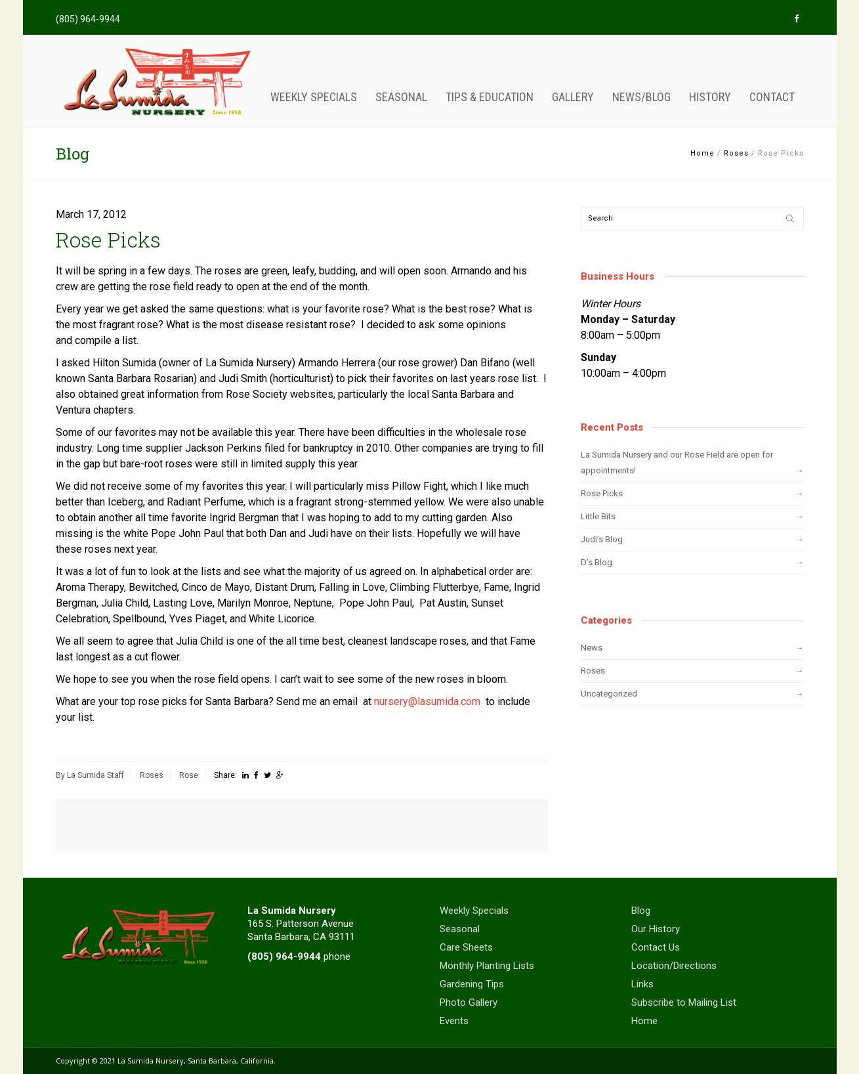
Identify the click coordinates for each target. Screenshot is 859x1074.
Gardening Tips (472, 984)
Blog (640, 910)
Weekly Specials (313, 97)
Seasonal (401, 97)
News (591, 648)
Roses (736, 153)
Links (642, 984)
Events (454, 1021)
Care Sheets (466, 947)
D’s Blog (596, 562)
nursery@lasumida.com (427, 701)
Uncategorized (609, 693)
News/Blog (641, 97)
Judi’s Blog (602, 539)
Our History (655, 929)
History (710, 97)
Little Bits (598, 516)
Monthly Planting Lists (487, 966)
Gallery (573, 97)
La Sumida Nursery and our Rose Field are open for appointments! (677, 462)
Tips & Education (490, 97)
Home (702, 153)
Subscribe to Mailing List (683, 1002)
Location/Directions (674, 966)
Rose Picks (602, 493)
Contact (772, 97)
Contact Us (655, 947)
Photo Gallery (468, 1002)
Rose (188, 775)
